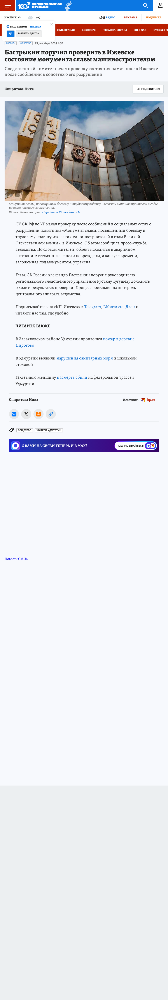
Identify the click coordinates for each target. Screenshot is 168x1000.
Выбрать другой (28, 33)
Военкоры (89, 30)
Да (10, 33)
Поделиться (148, 89)
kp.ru (151, 399)
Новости (10, 43)
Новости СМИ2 (16, 558)
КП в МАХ (140, 30)
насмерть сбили (72, 377)
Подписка (153, 17)
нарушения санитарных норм (84, 358)
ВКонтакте (113, 307)
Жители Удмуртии (49, 430)
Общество (25, 43)
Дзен (130, 307)
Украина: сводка (115, 30)
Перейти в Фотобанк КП (61, 212)
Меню (5, 5)
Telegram (92, 307)
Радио (110, 17)
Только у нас (66, 30)
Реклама (130, 17)
